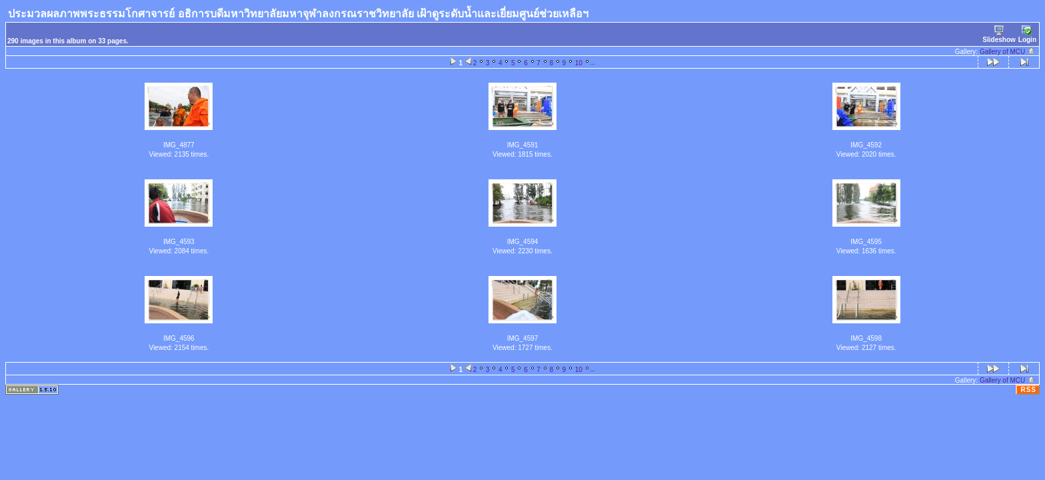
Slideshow (998, 34)
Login (1027, 34)
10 (578, 63)
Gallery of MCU (1008, 51)
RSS (1028, 389)
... (592, 62)
